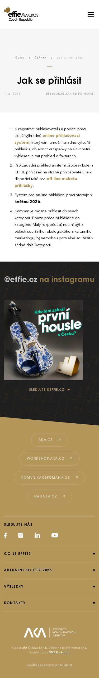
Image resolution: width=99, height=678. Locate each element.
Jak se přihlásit (80, 94)
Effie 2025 (55, 94)
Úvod (20, 58)
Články (41, 58)
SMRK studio (59, 652)
